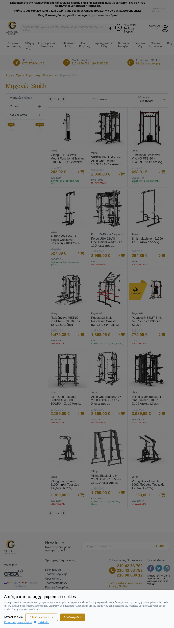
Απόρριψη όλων (13, 617)
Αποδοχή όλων (73, 617)
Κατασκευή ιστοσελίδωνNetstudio (26, 622)
